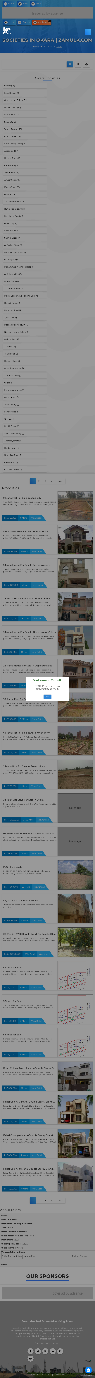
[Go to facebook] (88, 1370)
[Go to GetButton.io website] (88, 1375)
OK (47, 697)
